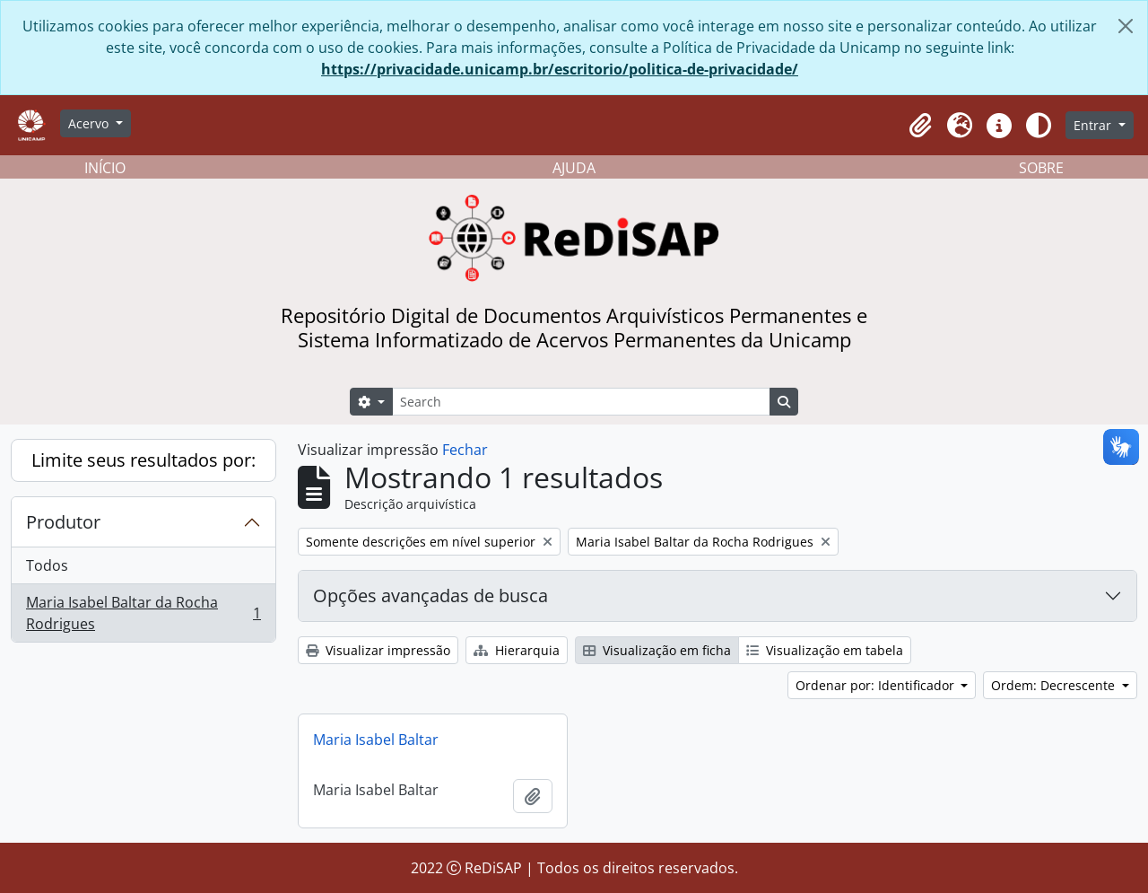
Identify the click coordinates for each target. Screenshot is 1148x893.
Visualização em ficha (657, 650)
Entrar (1094, 125)
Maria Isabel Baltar (376, 739)
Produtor (63, 522)
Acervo (90, 123)
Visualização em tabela (824, 650)
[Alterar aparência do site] (1038, 125)
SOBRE (1041, 168)
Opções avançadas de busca (430, 595)
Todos (47, 565)
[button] (920, 125)
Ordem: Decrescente (1054, 685)
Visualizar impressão (378, 650)
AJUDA (574, 168)
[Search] (581, 402)
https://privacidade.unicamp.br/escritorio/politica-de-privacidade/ (559, 69)
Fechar (465, 450)
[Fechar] (1125, 26)
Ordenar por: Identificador (877, 685)
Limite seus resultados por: (143, 460)
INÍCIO (105, 168)
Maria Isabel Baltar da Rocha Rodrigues (143, 613)
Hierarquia (517, 650)
